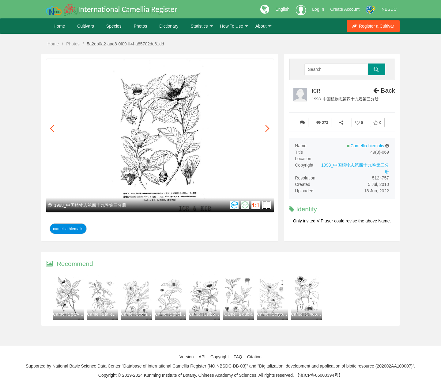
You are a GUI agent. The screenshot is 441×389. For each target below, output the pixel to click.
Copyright (219, 356)
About (263, 26)
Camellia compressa (140, 314)
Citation (254, 356)
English (282, 9)
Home (59, 26)
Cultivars (85, 26)
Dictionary (168, 26)
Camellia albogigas (207, 314)
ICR (316, 91)
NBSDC (389, 9)
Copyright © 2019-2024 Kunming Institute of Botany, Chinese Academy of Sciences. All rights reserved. (196, 375)
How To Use (234, 26)
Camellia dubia (238, 314)
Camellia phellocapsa (175, 314)
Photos (140, 26)
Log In (318, 9)
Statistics (201, 26)
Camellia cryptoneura (277, 314)
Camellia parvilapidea (73, 314)
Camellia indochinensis (313, 314)
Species (114, 26)
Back (384, 90)
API (201, 356)
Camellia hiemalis (68, 228)
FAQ (238, 356)
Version (186, 356)
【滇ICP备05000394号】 (319, 375)
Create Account (345, 9)
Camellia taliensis (103, 314)
